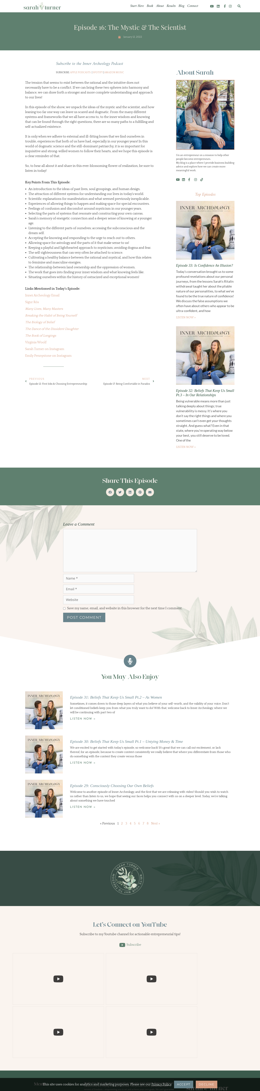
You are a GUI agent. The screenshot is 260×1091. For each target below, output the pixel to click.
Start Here (137, 6)
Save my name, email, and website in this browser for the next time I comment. (124, 608)
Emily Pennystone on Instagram (48, 356)
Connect (192, 6)
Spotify (98, 72)
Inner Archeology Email (42, 295)
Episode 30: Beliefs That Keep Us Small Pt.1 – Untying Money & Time (126, 741)
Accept (183, 1084)
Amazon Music (114, 72)
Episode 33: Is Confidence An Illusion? (204, 265)
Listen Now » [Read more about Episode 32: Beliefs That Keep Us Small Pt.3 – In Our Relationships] (186, 447)
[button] (239, 6)
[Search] (225, 1032)
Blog (181, 6)
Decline (206, 1084)
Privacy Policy (161, 1084)
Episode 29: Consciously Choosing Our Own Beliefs (112, 785)
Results (171, 6)
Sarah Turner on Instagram (44, 349)
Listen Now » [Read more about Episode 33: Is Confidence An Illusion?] (186, 317)
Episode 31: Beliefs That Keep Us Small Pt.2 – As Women (116, 697)
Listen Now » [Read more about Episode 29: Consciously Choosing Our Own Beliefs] (83, 807)
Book (150, 6)
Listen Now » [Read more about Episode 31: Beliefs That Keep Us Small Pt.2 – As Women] (83, 718)
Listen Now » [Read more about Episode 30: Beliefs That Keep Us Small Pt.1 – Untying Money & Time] (83, 762)
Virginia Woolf (35, 342)
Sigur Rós (32, 302)
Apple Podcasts (80, 72)
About (160, 6)
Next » (155, 823)
